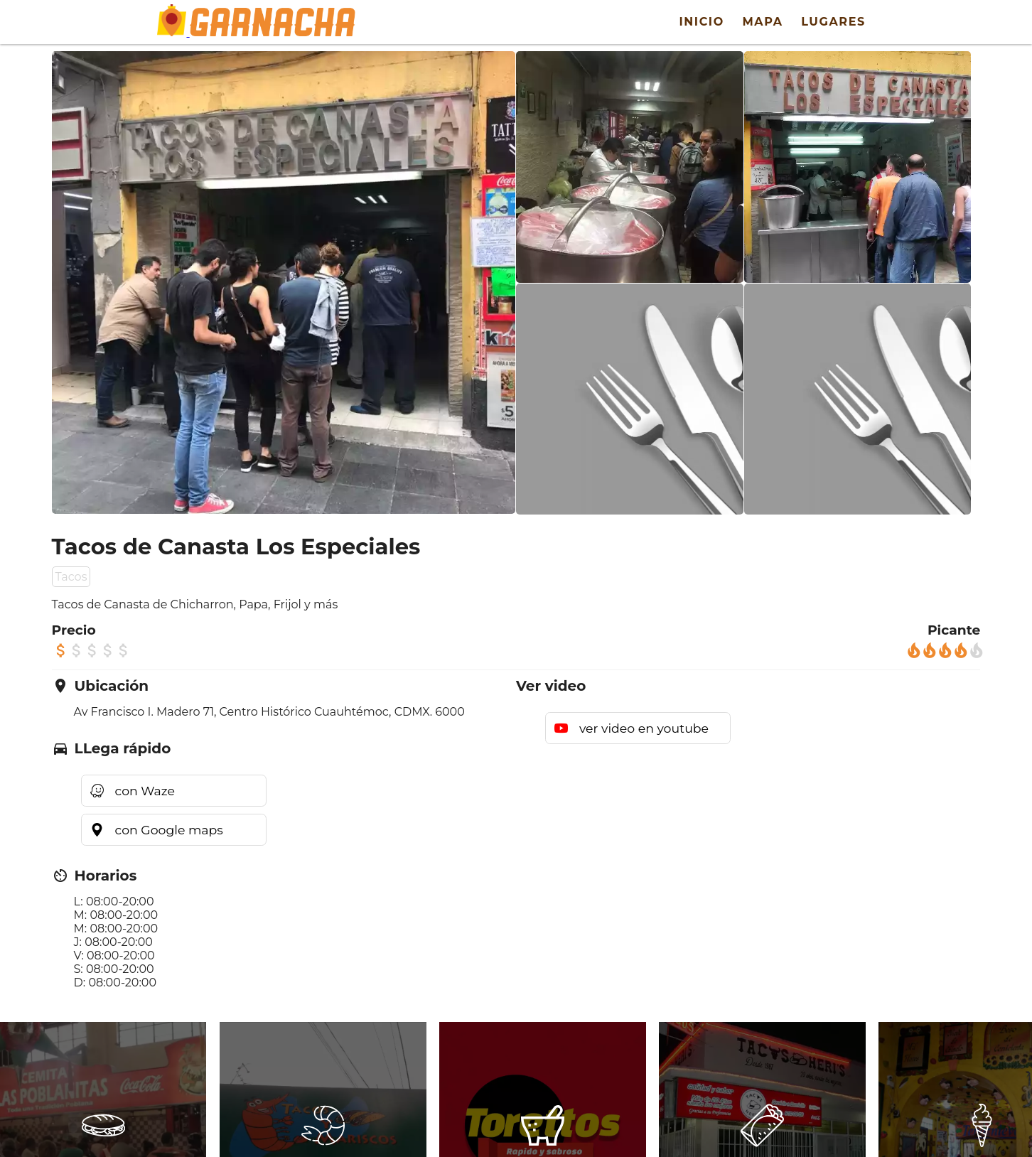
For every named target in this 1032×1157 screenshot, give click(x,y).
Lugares (833, 21)
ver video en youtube (644, 728)
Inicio (701, 21)
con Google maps (169, 829)
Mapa (762, 21)
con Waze (145, 790)
